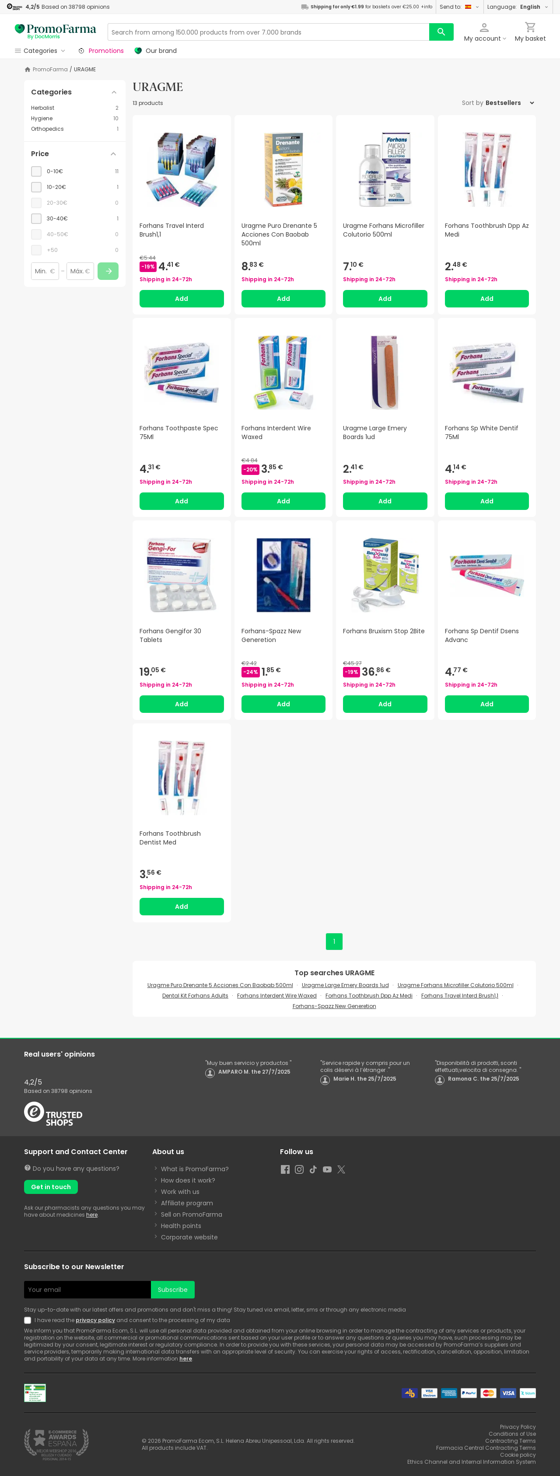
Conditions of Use (512, 1434)
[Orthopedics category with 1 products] (75, 129)
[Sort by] (509, 103)
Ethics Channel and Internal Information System (471, 1462)
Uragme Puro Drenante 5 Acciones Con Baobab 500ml (220, 985)
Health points (181, 1225)
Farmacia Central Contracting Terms (486, 1448)
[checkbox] (75, 171)
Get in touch (51, 1187)
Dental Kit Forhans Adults (195, 995)
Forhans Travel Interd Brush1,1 (459, 995)
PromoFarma (50, 69)
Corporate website (189, 1237)
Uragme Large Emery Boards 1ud (345, 985)
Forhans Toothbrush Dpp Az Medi (369, 995)
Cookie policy (518, 1455)
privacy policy (95, 1320)
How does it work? (188, 1180)
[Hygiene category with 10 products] (75, 118)
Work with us (180, 1191)
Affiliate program (187, 1203)
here (92, 1214)
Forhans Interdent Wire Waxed (277, 995)
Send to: (460, 6)
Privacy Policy (518, 1427)
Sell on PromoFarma (191, 1214)
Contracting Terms (510, 1441)
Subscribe (173, 1289)
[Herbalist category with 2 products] (75, 108)
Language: (518, 6)
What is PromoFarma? (195, 1169)
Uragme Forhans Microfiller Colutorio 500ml (456, 985)
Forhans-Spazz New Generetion (334, 1006)
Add (181, 298)
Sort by (472, 102)
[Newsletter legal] (29, 1320)
